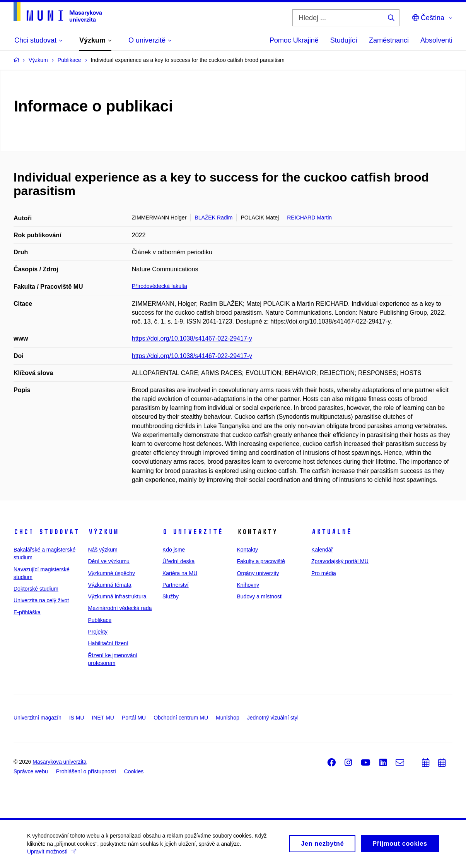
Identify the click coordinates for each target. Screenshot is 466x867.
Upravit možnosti (51, 854)
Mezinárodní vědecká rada (120, 608)
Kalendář (322, 550)
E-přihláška (27, 612)
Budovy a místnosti (260, 596)
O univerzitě (192, 532)
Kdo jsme (173, 550)
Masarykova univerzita (59, 762)
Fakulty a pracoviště (261, 561)
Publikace (100, 620)
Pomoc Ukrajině (294, 40)
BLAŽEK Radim (213, 217)
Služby (170, 596)
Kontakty (247, 550)
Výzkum (103, 532)
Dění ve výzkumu (109, 561)
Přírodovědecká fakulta (159, 286)
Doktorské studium (36, 589)
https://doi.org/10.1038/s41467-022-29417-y (192, 338)
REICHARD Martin (309, 217)
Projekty (98, 632)
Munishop (227, 718)
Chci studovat (46, 532)
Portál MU (134, 718)
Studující (343, 40)
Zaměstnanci (389, 40)
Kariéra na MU (179, 573)
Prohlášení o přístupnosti (86, 771)
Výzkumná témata (109, 585)
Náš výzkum (103, 550)
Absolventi (436, 40)
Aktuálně (331, 532)
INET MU (103, 718)
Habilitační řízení (108, 643)
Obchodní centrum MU (181, 718)
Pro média (323, 573)
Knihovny (248, 585)
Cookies (134, 771)
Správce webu (31, 771)
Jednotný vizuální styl (273, 718)
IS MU (76, 718)
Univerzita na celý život (41, 600)
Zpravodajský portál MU (340, 561)
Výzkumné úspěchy (111, 573)
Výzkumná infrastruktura (117, 596)
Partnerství (175, 585)
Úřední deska (178, 561)
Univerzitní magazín (37, 718)
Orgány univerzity (258, 573)
